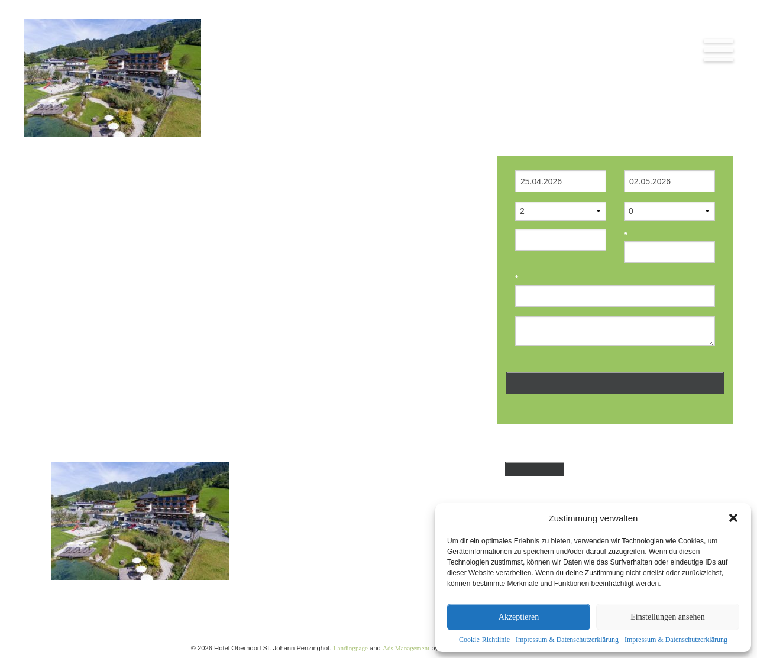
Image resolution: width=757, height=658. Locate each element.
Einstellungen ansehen (667, 616)
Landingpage (351, 647)
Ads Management (406, 647)
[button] (733, 518)
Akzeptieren (519, 616)
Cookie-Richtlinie (484, 639)
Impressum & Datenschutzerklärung (567, 639)
